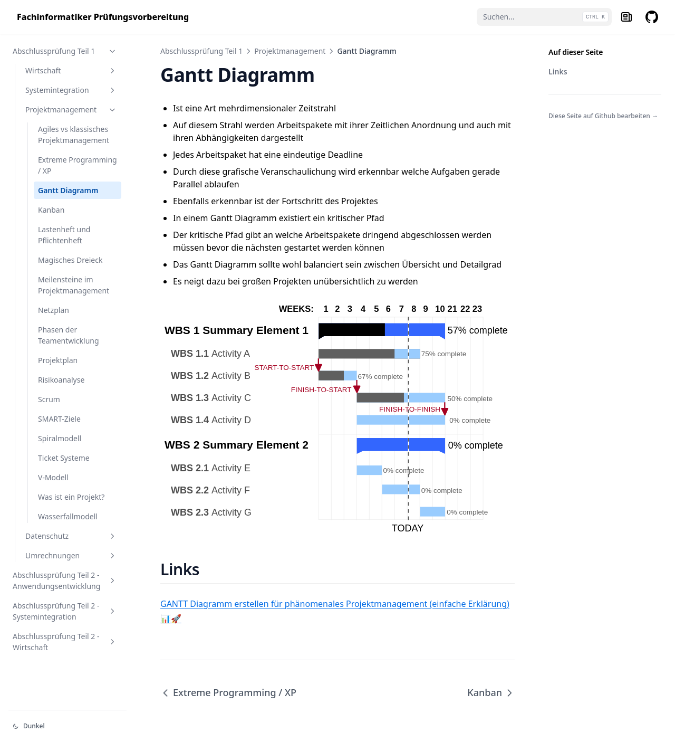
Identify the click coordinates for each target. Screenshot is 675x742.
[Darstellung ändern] (67, 726)
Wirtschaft (71, 70)
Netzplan (53, 310)
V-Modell (53, 477)
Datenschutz (71, 536)
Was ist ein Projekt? (71, 497)
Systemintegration (71, 90)
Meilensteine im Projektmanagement (73, 285)
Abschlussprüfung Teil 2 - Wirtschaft (65, 641)
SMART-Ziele (59, 419)
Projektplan (58, 360)
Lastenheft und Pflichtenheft (64, 234)
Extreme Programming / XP (77, 165)
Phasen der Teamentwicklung (68, 335)
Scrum (49, 399)
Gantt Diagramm (68, 190)
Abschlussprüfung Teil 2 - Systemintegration (65, 611)
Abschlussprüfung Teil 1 (65, 51)
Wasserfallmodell (68, 516)
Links (557, 71)
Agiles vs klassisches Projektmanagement (73, 134)
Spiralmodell (59, 438)
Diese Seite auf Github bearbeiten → (603, 115)
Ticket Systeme (64, 458)
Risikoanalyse (61, 380)
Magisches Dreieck (70, 260)
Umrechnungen (71, 555)
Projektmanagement (71, 109)
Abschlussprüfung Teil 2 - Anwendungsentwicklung (65, 580)
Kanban (51, 210)
